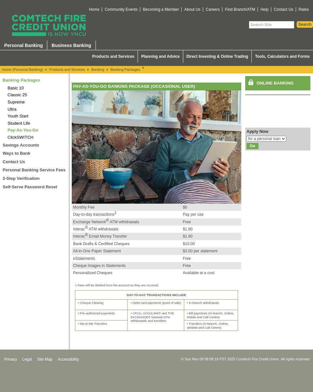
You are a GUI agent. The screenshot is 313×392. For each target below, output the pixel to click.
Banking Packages (125, 69)
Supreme (16, 102)
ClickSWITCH (20, 137)
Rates (304, 9)
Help (265, 9)
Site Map (44, 359)
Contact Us (283, 9)
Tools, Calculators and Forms (282, 56)
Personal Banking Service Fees (34, 169)
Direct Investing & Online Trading (217, 56)
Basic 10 (15, 88)
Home (94, 9)
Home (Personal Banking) (22, 69)
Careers (213, 9)
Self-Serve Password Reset (30, 186)
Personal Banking (23, 45)
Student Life (18, 123)
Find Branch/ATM (240, 9)
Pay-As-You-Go (22, 130)
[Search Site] (271, 24)
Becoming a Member (161, 9)
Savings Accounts (21, 145)
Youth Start (17, 116)
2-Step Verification (21, 178)
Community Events (121, 9)
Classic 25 (17, 94)
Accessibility (68, 359)
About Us (192, 9)
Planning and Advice (160, 56)
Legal (27, 359)
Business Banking (71, 45)
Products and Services (113, 56)
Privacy (10, 359)
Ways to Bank (16, 153)
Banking (97, 69)
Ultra (11, 109)
